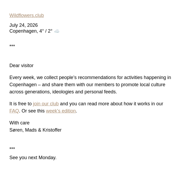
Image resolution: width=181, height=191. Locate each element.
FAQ (14, 111)
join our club (46, 103)
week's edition (61, 111)
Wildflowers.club (27, 15)
